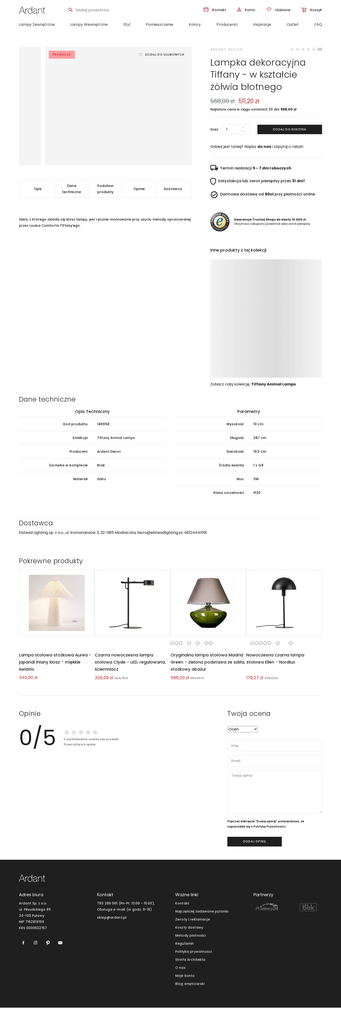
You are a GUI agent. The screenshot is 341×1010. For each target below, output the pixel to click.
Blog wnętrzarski (189, 986)
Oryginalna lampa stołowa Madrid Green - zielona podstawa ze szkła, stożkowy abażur (207, 664)
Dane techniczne (71, 188)
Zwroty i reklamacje (192, 921)
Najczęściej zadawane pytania (201, 913)
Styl (126, 24)
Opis (38, 188)
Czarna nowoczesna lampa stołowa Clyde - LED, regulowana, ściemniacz (130, 664)
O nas (180, 970)
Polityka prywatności (193, 954)
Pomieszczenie (159, 24)
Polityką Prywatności (269, 829)
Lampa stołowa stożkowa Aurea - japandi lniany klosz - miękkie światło (54, 664)
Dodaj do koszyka (289, 129)
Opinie (139, 188)
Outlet (293, 24)
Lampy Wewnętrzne (89, 24)
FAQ (318, 24)
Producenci (227, 24)
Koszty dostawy (189, 929)
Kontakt (182, 905)
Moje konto (185, 978)
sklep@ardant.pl (111, 919)
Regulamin (184, 946)
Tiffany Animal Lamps (273, 384)
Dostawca (173, 188)
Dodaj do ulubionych (164, 55)
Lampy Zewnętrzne (37, 24)
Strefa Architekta (190, 962)
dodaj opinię (254, 844)
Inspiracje (262, 24)
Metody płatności (190, 937)
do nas (264, 146)
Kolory (195, 24)
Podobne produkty (105, 188)
